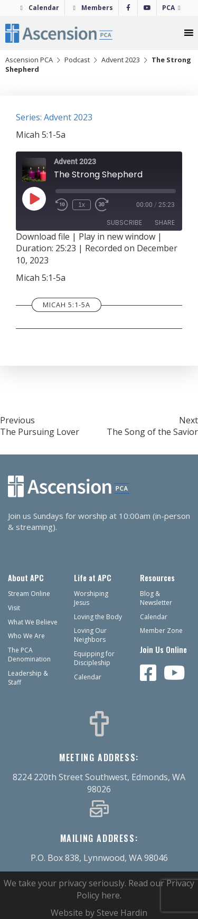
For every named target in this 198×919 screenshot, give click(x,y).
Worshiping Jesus (91, 598)
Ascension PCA (29, 59)
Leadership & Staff (28, 678)
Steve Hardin (122, 912)
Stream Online (29, 593)
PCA (168, 7)
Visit (14, 607)
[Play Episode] (33, 198)
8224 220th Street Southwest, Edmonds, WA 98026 (99, 782)
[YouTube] (147, 8)
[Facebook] (128, 8)
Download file (43, 236)
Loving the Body (98, 616)
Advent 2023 (120, 59)
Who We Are (26, 635)
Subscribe (124, 222)
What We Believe (33, 622)
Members (97, 7)
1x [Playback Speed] (81, 205)
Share (165, 222)
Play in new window (117, 236)
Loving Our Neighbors (90, 635)
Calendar (44, 7)
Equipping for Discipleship (94, 658)
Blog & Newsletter (156, 598)
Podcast (77, 59)
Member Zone (161, 630)
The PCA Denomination (29, 655)
